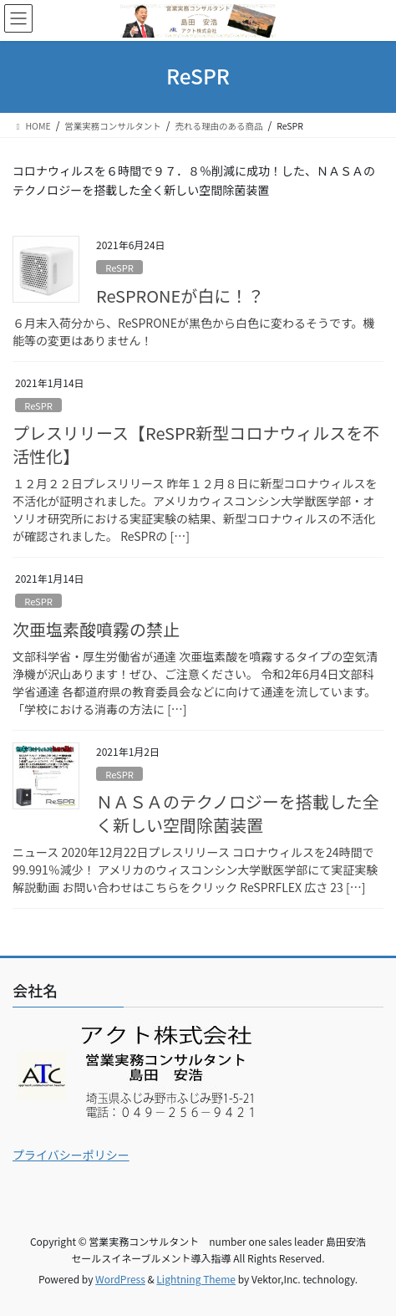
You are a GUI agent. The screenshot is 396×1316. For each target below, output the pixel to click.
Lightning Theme (196, 1279)
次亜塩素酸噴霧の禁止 (96, 629)
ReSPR (119, 267)
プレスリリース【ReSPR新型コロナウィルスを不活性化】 (196, 444)
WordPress (120, 1279)
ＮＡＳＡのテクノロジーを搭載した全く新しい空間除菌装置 (237, 813)
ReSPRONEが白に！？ (180, 295)
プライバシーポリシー (71, 1154)
